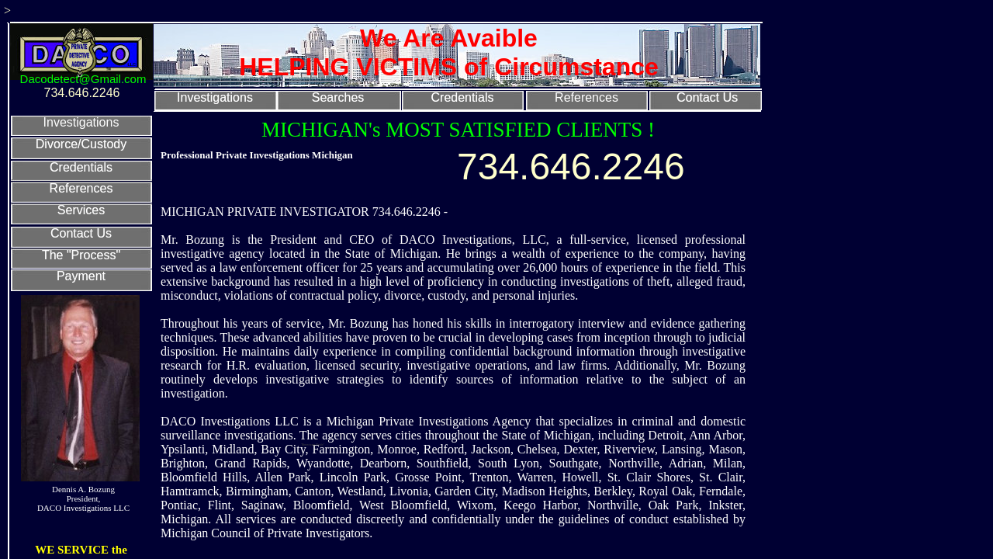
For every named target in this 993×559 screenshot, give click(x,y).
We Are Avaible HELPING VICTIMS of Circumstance (449, 52)
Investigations (215, 97)
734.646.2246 (571, 166)
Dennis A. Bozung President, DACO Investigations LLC (83, 498)
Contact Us (707, 97)
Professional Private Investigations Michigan (257, 155)
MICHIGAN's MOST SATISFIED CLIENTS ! (458, 129)
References (586, 97)
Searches (338, 97)
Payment (81, 276)
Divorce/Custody (81, 144)
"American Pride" (312, 444)
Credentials (462, 97)
